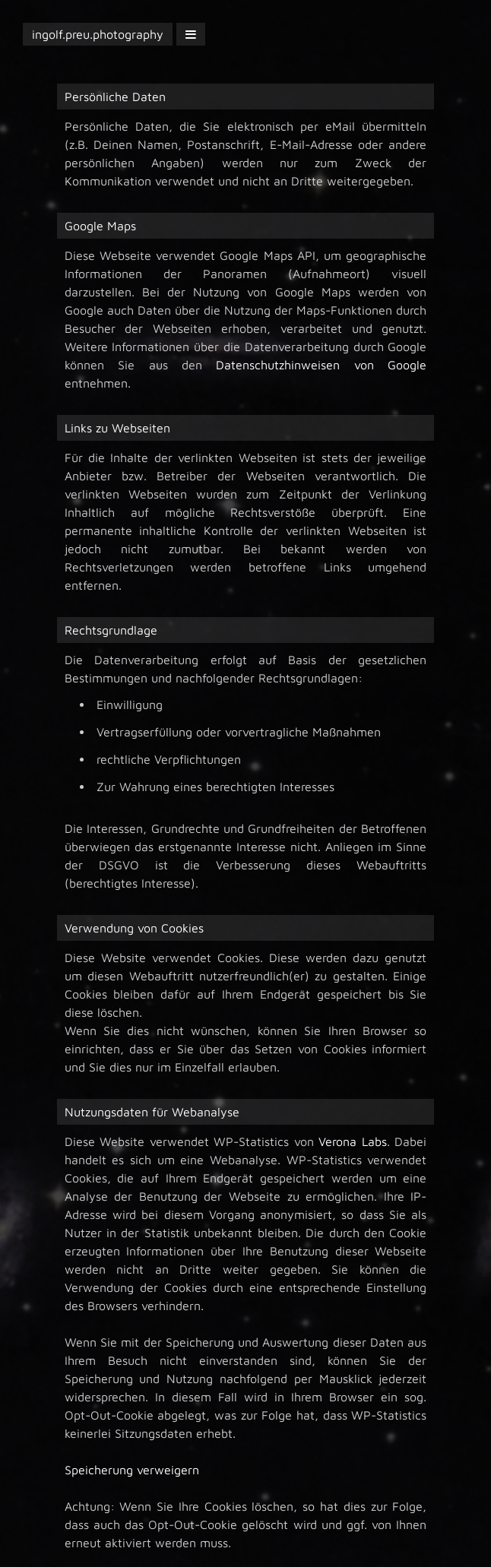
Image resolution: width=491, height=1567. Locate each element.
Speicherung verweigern (132, 1470)
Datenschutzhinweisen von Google (321, 365)
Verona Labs (352, 1141)
